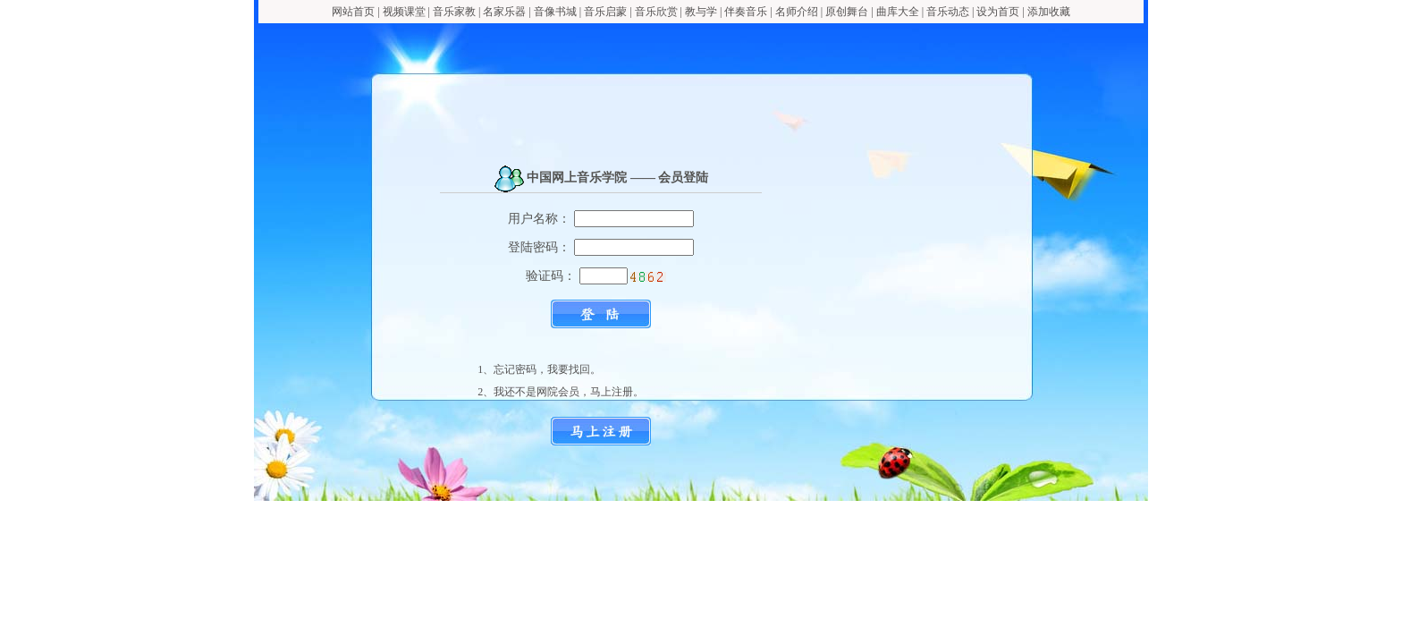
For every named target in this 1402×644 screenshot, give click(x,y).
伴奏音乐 (745, 11)
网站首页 (353, 11)
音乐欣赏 (657, 11)
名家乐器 (504, 11)
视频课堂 (404, 11)
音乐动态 (947, 11)
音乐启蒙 (605, 11)
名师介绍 (796, 11)
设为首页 (997, 11)
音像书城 (555, 11)
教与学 (701, 11)
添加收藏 (1048, 11)
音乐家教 (454, 11)
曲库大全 (897, 11)
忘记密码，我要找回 (542, 369)
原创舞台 (846, 11)
